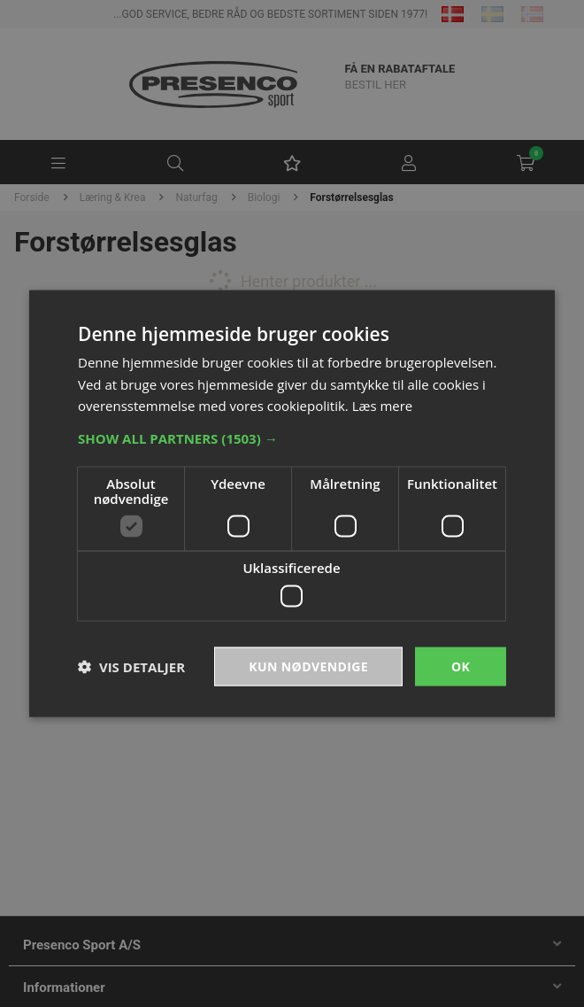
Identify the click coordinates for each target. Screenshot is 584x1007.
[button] (292, 438)
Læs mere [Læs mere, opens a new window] (382, 405)
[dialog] (292, 503)
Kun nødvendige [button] (308, 665)
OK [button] (460, 665)
